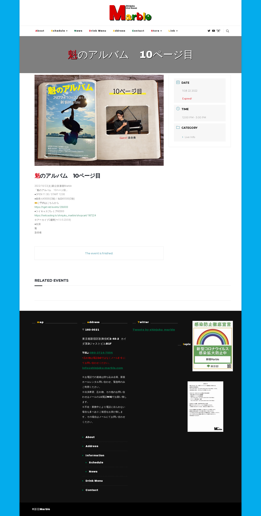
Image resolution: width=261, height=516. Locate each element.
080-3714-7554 (101, 352)
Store (155, 31)
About (39, 31)
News (78, 31)
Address (119, 31)
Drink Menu (97, 31)
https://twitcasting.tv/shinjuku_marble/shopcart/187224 (65, 215)
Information (95, 455)
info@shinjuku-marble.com (102, 368)
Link (172, 31)
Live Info (188, 137)
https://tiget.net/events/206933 (51, 207)
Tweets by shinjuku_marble (154, 329)
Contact (138, 31)
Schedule (58, 31)
